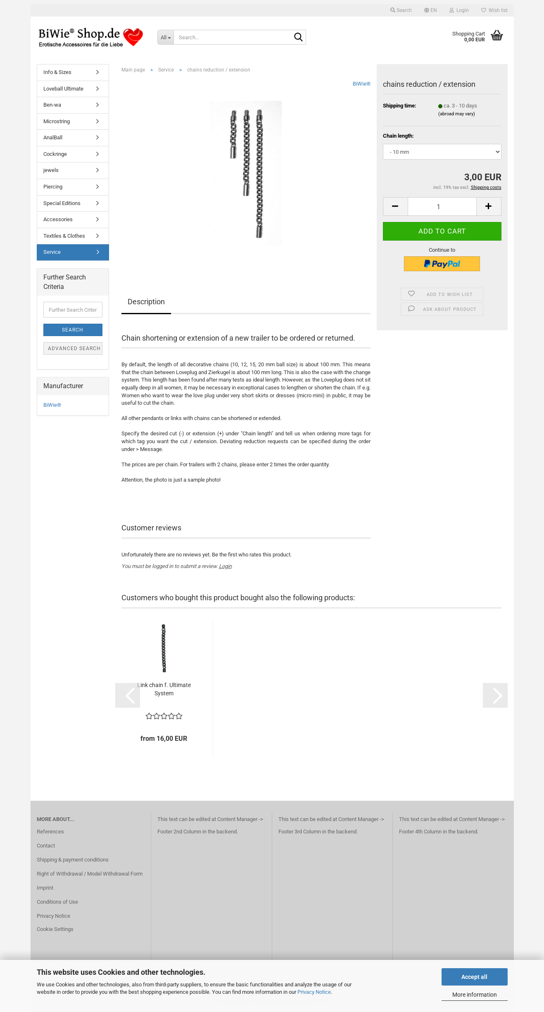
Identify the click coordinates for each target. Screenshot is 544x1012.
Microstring (56, 121)
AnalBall (52, 137)
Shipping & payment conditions (73, 860)
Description (146, 301)
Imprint (45, 888)
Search (72, 330)
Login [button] (459, 10)
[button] (430, 10)
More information (474, 994)
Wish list (494, 10)
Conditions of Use (57, 902)
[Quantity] (442, 206)
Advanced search (74, 348)
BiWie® (362, 84)
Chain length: (398, 136)
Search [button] (401, 10)
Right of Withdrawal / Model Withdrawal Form (90, 874)
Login (225, 566)
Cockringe (55, 154)
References (50, 831)
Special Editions (62, 203)
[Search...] (165, 37)
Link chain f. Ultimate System (164, 689)
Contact (46, 846)
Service (52, 252)
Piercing (52, 187)
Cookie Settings (55, 929)
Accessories (58, 219)
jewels (51, 170)
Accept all (474, 977)
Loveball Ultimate (63, 89)
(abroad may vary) (456, 114)
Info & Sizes (57, 72)
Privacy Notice (314, 992)
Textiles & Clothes (64, 236)
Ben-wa (52, 105)
